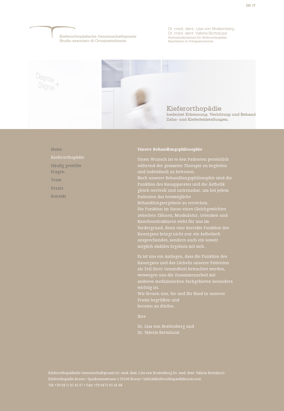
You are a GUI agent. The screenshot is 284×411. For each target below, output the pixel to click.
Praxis (57, 188)
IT (254, 5)
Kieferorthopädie (67, 157)
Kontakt (58, 196)
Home (56, 149)
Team (56, 180)
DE (248, 5)
